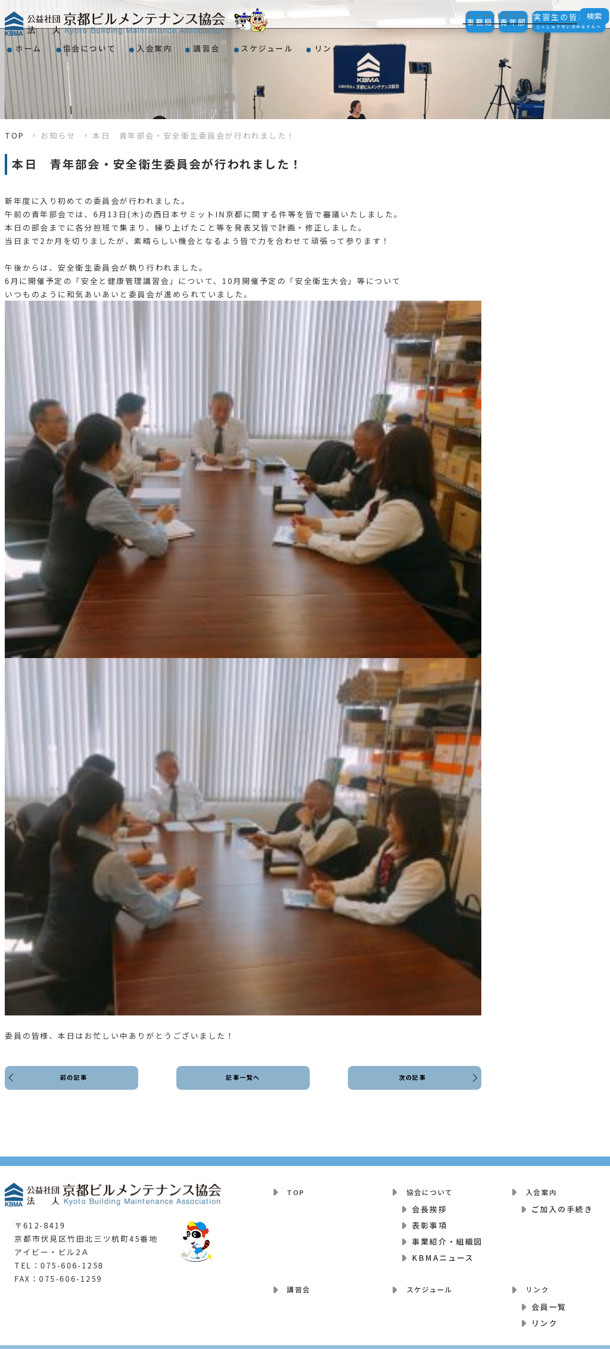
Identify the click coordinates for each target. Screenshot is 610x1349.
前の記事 (76, 1085)
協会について (112, 45)
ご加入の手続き (562, 1204)
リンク (411, 45)
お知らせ (58, 135)
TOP (14, 135)
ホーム (36, 45)
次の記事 (410, 1085)
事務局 (437, 22)
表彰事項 (429, 1220)
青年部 (488, 22)
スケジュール (335, 45)
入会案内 (192, 45)
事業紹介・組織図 (447, 1236)
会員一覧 (549, 1296)
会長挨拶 (429, 1204)
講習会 (259, 45)
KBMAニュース (443, 1252)
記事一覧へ (243, 1085)
